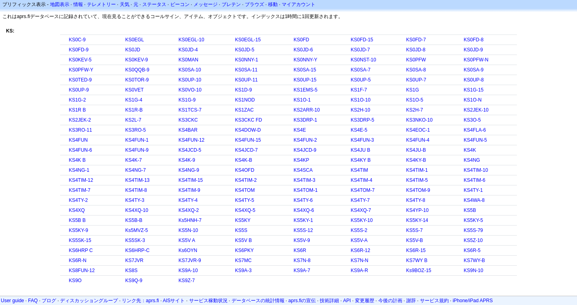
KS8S (131, 270)
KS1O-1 (302, 100)
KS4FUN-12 (192, 140)
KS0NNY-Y (305, 60)
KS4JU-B (416, 150)
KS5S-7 (414, 230)
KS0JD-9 (473, 50)
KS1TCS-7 (190, 110)
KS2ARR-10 (307, 110)
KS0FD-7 (416, 40)
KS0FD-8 (473, 40)
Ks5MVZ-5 (136, 230)
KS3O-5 (472, 120)
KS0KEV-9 (136, 60)
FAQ (33, 300)
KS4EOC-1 (418, 130)
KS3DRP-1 (305, 120)
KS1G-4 (134, 100)
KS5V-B (414, 240)
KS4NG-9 (189, 170)
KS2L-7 (133, 120)
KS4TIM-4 (361, 180)
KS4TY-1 (473, 190)
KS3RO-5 (135, 130)
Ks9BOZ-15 (419, 270)
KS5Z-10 (473, 240)
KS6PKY (244, 250)
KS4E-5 (359, 130)
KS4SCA (303, 170)
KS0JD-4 (188, 50)
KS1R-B (134, 110)
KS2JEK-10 (476, 110)
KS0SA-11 (246, 70)
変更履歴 (364, 300)
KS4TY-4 (188, 200)
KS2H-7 (414, 110)
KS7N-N (359, 260)
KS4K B (77, 160)
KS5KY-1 (303, 220)
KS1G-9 (187, 100)
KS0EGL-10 (191, 40)
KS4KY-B (416, 160)
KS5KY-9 (78, 230)
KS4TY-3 (135, 200)
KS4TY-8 (416, 200)
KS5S (241, 230)
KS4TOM (245, 190)
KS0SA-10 (190, 70)
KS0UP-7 (416, 80)
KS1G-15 (473, 90)
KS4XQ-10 (136, 210)
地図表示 (59, 4)
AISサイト (174, 300)
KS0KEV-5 (80, 60)
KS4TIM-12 (81, 180)
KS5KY (243, 220)
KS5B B (77, 220)
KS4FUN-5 (475, 140)
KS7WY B (417, 260)
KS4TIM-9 (189, 190)
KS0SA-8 (416, 70)
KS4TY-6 (303, 200)
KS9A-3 (243, 270)
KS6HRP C (81, 250)
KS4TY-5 (244, 200)
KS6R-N (78, 260)
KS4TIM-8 (136, 190)
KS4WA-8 (474, 200)
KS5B (470, 210)
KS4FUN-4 (418, 140)
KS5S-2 (359, 230)
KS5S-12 (303, 230)
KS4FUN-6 (80, 150)
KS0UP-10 (190, 80)
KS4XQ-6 (304, 210)
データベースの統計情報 (258, 300)
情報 (78, 4)
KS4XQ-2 (189, 210)
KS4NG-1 (79, 170)
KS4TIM (359, 170)
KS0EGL (134, 40)
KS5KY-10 (362, 220)
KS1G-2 (77, 100)
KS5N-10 (188, 230)
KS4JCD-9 (305, 150)
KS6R (300, 250)
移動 (273, 4)
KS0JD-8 (416, 50)
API (347, 300)
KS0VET (134, 90)
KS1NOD (245, 100)
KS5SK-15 (80, 240)
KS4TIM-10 (476, 170)
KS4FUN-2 (305, 140)
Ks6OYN (188, 250)
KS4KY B (361, 160)
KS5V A (187, 240)
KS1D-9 (243, 90)
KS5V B (243, 240)
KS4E (300, 130)
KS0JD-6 (303, 50)
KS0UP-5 (361, 80)
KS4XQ (77, 210)
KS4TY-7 (360, 200)
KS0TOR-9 (137, 80)
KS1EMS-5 (305, 90)
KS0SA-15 (305, 70)
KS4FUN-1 (137, 140)
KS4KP (301, 160)
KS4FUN (78, 140)
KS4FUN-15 (248, 140)
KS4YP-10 (417, 210)
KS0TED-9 (80, 80)
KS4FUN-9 (137, 150)
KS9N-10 (473, 270)
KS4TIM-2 (246, 180)
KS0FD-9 (79, 50)
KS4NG (472, 160)
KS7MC (243, 260)
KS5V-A (359, 240)
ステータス (154, 4)
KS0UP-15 (305, 80)
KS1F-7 (359, 90)
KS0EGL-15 (248, 40)
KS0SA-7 (360, 70)
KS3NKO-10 (419, 120)
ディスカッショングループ (89, 300)
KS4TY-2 (78, 200)
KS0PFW (416, 60)
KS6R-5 (472, 250)
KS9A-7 (302, 270)
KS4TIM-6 (474, 180)
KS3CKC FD (248, 120)
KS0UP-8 (474, 80)
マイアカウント (298, 4)
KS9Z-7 (187, 280)
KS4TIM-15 (191, 180)
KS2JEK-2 (80, 120)
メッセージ (206, 4)
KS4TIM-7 (80, 190)
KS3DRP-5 (362, 120)
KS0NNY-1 (246, 60)
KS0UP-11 (246, 80)
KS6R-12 (360, 250)
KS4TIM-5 (417, 180)
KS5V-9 (302, 240)
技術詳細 (329, 300)
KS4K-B (243, 160)
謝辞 (411, 300)
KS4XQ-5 (245, 210)
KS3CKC (188, 120)
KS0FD (301, 40)
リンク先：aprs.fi (140, 300)
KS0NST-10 (363, 60)
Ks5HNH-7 (190, 220)
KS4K (470, 150)
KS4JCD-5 (190, 150)
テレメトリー (101, 4)
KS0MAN (188, 60)
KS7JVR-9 (190, 260)
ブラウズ (254, 4)
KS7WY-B (474, 260)
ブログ (49, 300)
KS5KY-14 (417, 220)
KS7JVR (134, 260)
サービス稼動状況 (208, 300)
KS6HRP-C (137, 250)
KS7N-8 (302, 260)
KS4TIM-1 (417, 170)
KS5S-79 (473, 230)
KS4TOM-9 (418, 190)
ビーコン (180, 4)
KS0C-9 (77, 40)
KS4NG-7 (135, 170)
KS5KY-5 (473, 220)
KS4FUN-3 (362, 140)
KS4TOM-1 (306, 190)
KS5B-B (134, 220)
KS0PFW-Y (81, 70)
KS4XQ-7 (361, 210)
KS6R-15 (416, 250)
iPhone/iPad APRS (473, 300)
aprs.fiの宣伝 (302, 300)
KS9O (75, 280)
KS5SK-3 (135, 240)
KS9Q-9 (134, 280)
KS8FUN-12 (82, 270)
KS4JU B (360, 150)
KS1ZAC (244, 110)
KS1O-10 (360, 100)
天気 (124, 4)
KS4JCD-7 (246, 150)
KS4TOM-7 (363, 190)
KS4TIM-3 (304, 180)
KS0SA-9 (473, 70)
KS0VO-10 (190, 90)
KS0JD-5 (244, 50)
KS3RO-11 (80, 130)
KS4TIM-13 (137, 180)
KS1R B (77, 110)
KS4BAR (188, 130)
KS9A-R (359, 270)
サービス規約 (434, 300)
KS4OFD (244, 170)
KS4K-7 (133, 160)
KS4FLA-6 (475, 130)
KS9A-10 (188, 270)
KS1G (412, 90)
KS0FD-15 (362, 40)
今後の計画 (390, 300)
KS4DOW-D (248, 130)
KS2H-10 (360, 110)
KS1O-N (473, 100)
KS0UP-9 (79, 90)
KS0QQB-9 (137, 70)
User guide (12, 300)
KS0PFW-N (476, 60)
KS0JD (132, 50)
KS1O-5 (415, 100)
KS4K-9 (187, 160)
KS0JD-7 (360, 50)
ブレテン (231, 4)
